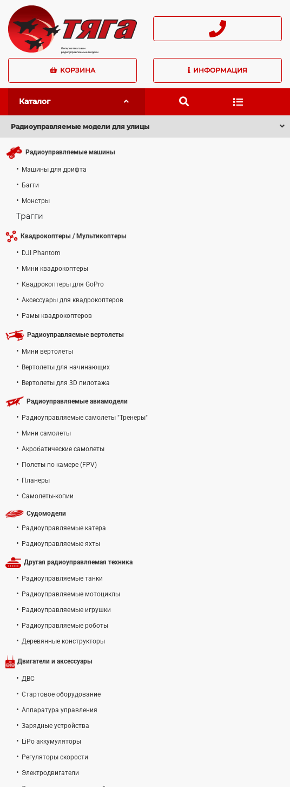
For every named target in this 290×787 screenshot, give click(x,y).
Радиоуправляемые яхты (61, 544)
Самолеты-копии (48, 496)
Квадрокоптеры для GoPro (63, 284)
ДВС (28, 678)
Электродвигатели (50, 773)
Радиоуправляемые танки (62, 578)
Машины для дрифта (54, 169)
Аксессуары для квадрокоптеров (72, 300)
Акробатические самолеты (63, 449)
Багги (30, 185)
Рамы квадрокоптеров (57, 316)
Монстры (36, 201)
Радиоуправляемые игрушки (66, 610)
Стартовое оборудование (61, 694)
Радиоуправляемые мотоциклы (71, 594)
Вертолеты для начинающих (66, 367)
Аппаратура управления (59, 710)
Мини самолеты (46, 433)
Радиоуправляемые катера (64, 528)
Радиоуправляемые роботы (65, 625)
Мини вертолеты (47, 351)
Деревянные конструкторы (63, 641)
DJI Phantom (41, 253)
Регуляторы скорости (55, 757)
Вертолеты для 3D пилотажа (66, 383)
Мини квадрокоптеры (55, 268)
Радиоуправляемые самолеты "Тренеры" (85, 417)
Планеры (36, 480)
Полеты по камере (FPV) (59, 465)
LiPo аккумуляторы (51, 741)
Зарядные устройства (55, 726)
